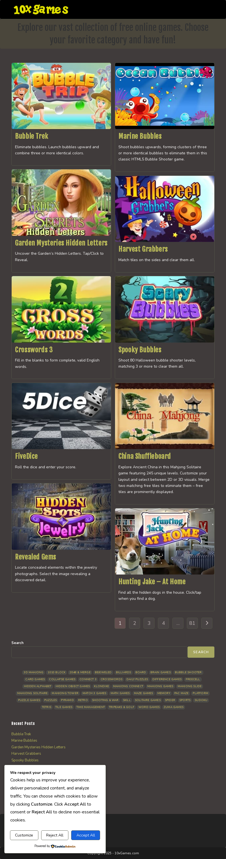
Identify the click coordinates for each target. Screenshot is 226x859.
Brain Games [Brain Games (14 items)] (160, 672)
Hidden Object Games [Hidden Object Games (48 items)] (73, 686)
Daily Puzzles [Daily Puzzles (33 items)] (137, 679)
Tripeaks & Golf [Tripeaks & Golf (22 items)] (121, 707)
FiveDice (26, 456)
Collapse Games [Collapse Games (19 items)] (62, 679)
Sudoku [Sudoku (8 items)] (201, 700)
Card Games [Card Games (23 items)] (35, 679)
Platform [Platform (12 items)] (200, 693)
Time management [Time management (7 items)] (90, 707)
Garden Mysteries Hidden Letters (61, 243)
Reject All (54, 835)
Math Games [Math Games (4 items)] (120, 693)
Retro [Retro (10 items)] (83, 700)
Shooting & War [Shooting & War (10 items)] (105, 700)
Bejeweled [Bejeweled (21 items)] (103, 672)
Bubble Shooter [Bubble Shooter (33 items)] (188, 672)
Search (17, 642)
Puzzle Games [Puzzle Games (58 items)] (29, 700)
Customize (24, 835)
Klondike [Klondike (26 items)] (101, 686)
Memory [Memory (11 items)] (163, 693)
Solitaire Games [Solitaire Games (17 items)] (148, 700)
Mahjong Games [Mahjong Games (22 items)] (160, 686)
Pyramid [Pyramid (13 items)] (67, 700)
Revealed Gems (35, 557)
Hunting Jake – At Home (151, 582)
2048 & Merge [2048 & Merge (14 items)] (79, 672)
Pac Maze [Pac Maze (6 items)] (181, 693)
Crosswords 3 (34, 350)
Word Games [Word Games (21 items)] (149, 707)
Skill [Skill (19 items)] (127, 700)
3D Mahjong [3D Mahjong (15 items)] (33, 672)
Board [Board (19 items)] (140, 672)
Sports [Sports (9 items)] (184, 700)
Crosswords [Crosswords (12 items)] (111, 679)
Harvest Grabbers (143, 249)
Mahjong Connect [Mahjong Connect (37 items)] (128, 686)
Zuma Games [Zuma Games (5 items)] (173, 707)
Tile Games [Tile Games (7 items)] (63, 707)
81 (192, 623)
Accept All (85, 835)
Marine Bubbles (140, 136)
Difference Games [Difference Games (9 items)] (167, 679)
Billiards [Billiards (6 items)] (123, 672)
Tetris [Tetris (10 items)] (46, 707)
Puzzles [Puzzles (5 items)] (50, 700)
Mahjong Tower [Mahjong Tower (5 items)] (65, 693)
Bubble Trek (31, 136)
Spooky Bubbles (139, 350)
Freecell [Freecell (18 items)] (193, 679)
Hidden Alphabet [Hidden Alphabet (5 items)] (37, 686)
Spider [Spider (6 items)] (170, 700)
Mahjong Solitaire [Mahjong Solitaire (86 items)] (32, 693)
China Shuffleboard (144, 456)
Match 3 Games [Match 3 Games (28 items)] (94, 693)
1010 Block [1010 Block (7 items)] (56, 672)
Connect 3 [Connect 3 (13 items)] (88, 679)
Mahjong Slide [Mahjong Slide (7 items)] (190, 686)
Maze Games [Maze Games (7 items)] (143, 693)
